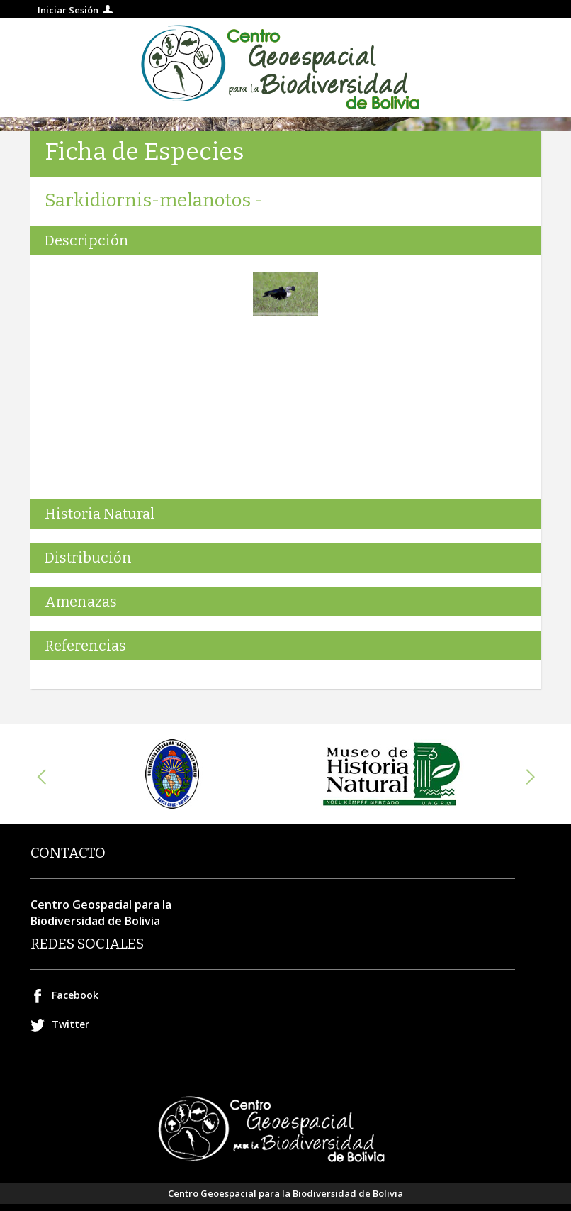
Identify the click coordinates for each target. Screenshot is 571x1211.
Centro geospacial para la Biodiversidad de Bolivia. (285, 67)
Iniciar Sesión (68, 10)
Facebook (75, 995)
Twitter (70, 1024)
